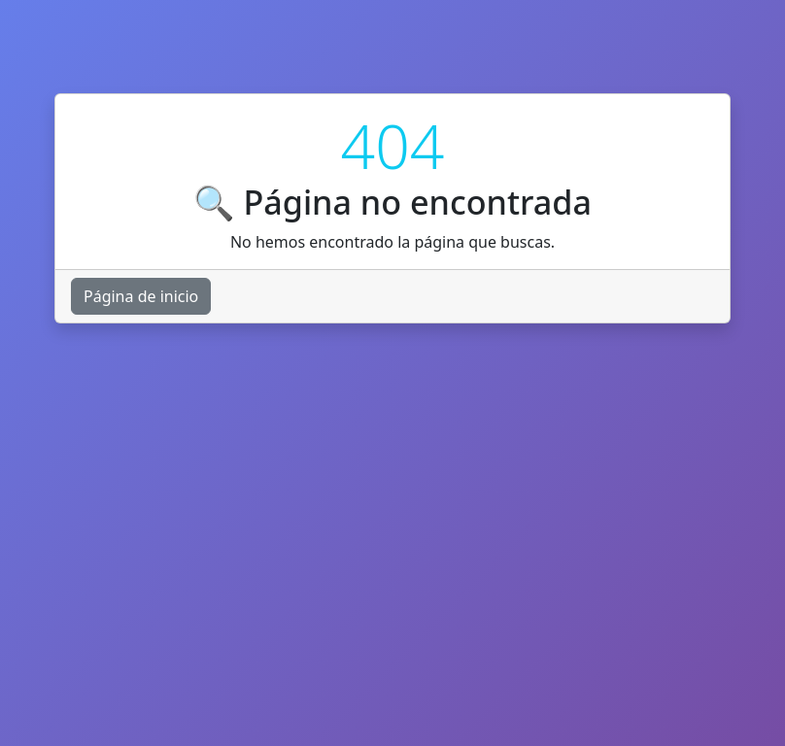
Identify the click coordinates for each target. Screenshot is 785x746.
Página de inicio (141, 296)
